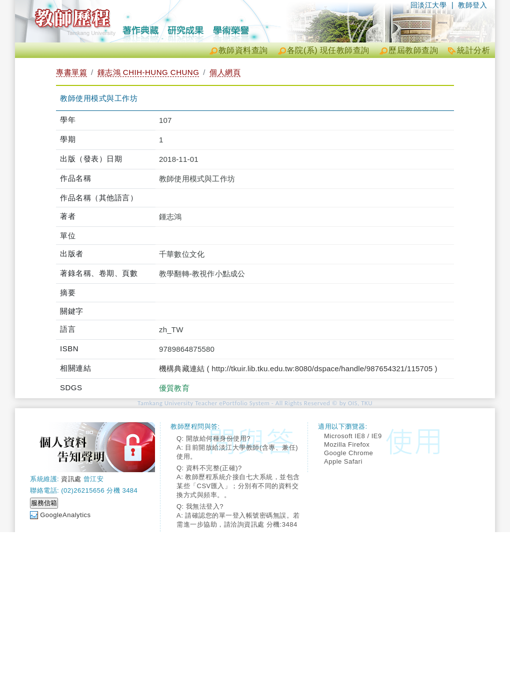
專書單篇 (71, 72)
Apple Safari (343, 461)
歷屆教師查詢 (413, 50)
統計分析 (473, 50)
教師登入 (472, 5)
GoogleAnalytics (65, 515)
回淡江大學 (428, 5)
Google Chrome (348, 453)
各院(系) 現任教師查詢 (328, 50)
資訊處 (71, 479)
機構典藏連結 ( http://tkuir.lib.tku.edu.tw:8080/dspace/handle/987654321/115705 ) (298, 368)
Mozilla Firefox (347, 444)
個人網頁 (225, 72)
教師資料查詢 (243, 50)
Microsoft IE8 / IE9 (353, 436)
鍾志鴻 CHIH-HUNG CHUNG (149, 72)
